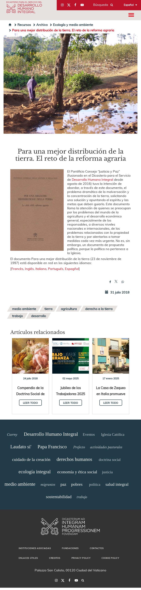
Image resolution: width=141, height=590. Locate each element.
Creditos (54, 557)
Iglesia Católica (112, 434)
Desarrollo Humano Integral (92, 179)
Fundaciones (70, 548)
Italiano (40, 268)
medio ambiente (24, 308)
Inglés (29, 268)
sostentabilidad (58, 496)
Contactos (97, 548)
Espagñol (72, 268)
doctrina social (110, 460)
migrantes (48, 485)
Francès (17, 268)
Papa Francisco (52, 446)
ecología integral (34, 471)
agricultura (69, 308)
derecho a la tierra (99, 308)
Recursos (22, 24)
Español (129, 5)
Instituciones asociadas (35, 548)
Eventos (89, 434)
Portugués (55, 268)
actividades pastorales (106, 447)
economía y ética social (77, 472)
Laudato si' (20, 446)
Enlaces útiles (28, 557)
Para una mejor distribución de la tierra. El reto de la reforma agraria (61, 30)
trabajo (17, 316)
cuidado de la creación (31, 459)
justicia (107, 472)
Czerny (12, 435)
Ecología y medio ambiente (71, 24)
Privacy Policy (81, 557)
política (94, 484)
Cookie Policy (110, 557)
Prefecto (79, 447)
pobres (77, 484)
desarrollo (38, 316)
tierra (48, 308)
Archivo (40, 24)
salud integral (117, 484)
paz (63, 484)
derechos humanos (74, 459)
